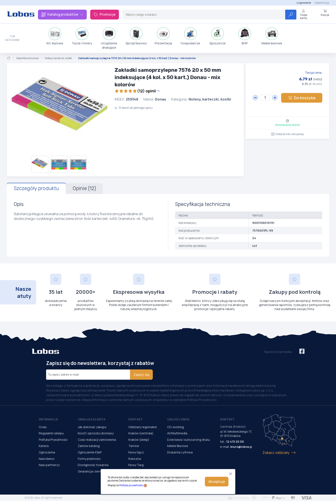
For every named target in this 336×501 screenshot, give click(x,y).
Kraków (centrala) (140, 433)
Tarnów (133, 446)
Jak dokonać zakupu (92, 427)
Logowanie (304, 2)
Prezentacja (163, 36)
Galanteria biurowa (27, 58)
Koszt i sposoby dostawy (96, 433)
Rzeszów (134, 459)
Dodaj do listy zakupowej (287, 134)
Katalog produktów (62, 14)
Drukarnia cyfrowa (180, 452)
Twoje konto (303, 14)
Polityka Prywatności (53, 440)
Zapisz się (141, 374)
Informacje (48, 419)
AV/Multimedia (177, 433)
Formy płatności (89, 459)
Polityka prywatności (131, 485)
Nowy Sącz (136, 452)
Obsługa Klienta (91, 419)
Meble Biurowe (177, 446)
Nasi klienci (46, 459)
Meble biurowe (271, 36)
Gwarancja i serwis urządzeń (98, 471)
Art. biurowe (54, 36)
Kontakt (135, 419)
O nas (43, 427)
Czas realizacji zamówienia (97, 440)
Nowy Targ (136, 465)
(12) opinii (137, 90)
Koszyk (325, 12)
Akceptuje (216, 481)
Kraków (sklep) (138, 440)
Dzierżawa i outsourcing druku (188, 440)
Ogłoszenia (47, 452)
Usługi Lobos (178, 419)
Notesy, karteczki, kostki (58, 58)
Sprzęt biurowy (136, 36)
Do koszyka (301, 97)
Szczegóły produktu (36, 188)
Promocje (105, 14)
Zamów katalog (89, 446)
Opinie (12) (84, 188)
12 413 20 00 (235, 442)
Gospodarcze (190, 36)
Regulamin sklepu (51, 433)
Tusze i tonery (82, 36)
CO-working (175, 427)
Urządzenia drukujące (109, 38)
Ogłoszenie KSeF (90, 452)
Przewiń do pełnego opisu (134, 108)
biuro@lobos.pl (241, 447)
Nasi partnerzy (49, 465)
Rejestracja (322, 2)
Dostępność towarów (93, 465)
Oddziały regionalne (142, 427)
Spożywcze (217, 36)
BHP (244, 36)
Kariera (44, 446)
